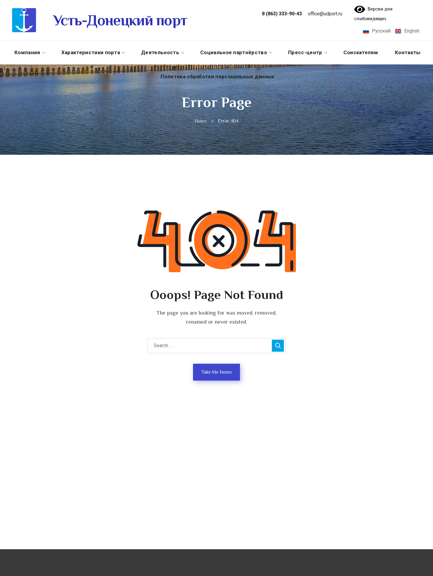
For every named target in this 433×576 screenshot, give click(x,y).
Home (201, 121)
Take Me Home (216, 372)
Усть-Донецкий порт (120, 20)
